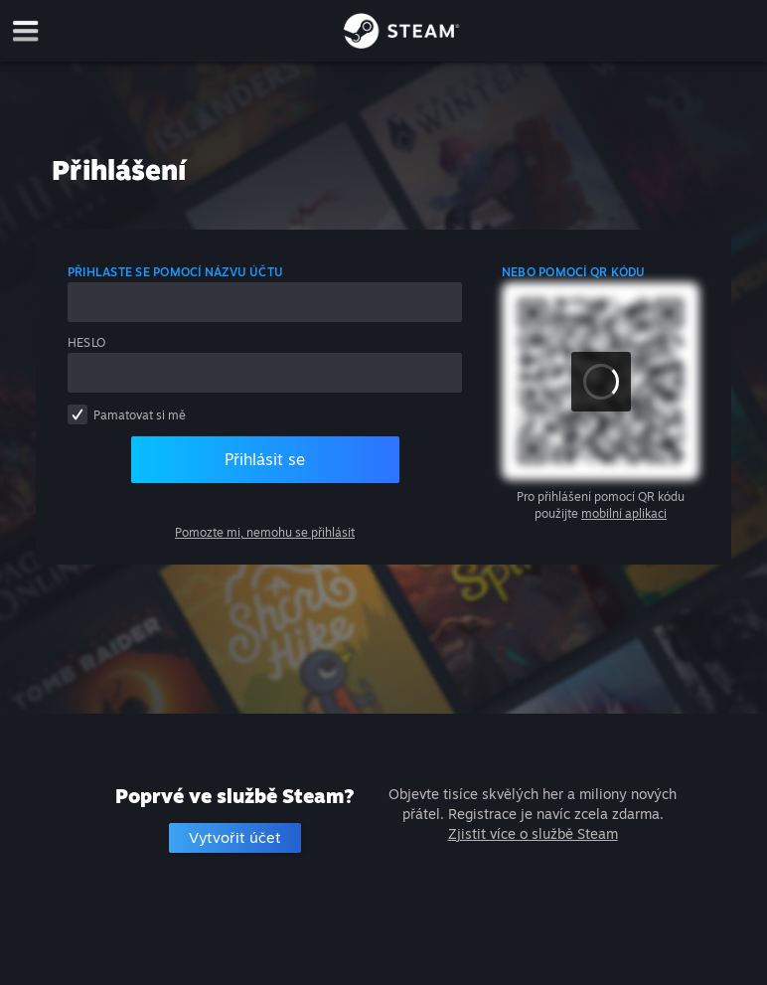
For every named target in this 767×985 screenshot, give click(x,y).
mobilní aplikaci (624, 513)
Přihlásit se (265, 459)
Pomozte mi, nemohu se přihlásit (265, 532)
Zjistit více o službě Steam (533, 833)
